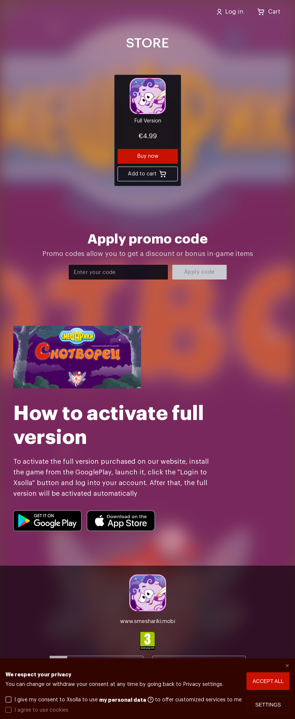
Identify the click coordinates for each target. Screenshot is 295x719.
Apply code (199, 272)
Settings (268, 705)
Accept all (268, 681)
